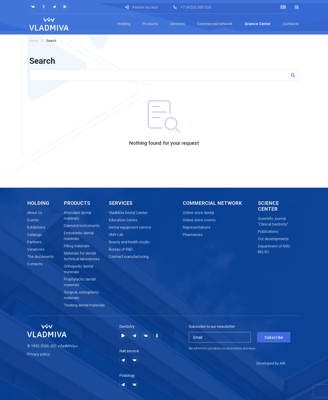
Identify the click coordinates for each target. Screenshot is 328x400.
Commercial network (214, 24)
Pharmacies (193, 234)
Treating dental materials (84, 305)
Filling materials (77, 246)
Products (150, 24)
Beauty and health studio (129, 242)
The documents (40, 256)
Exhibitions (36, 227)
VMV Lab (116, 234)
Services (177, 24)
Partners (34, 242)
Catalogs (34, 234)
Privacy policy (38, 354)
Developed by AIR (270, 363)
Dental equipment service (130, 227)
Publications (268, 231)
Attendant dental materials (77, 215)
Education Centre (123, 220)
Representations (196, 227)
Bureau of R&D (121, 249)
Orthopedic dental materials (78, 269)
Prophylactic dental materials (80, 282)
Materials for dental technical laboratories (82, 256)
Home (33, 41)
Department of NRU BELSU (274, 249)
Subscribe (273, 337)
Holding (124, 24)
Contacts (291, 24)
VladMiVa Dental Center (128, 212)
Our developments (273, 239)
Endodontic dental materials (79, 236)
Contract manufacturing (129, 256)
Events (33, 220)
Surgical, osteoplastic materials (81, 295)
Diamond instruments (82, 225)
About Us (34, 212)
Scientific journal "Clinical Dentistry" (273, 221)
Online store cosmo (199, 220)
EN (283, 7)
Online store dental (198, 212)
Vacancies (36, 249)
